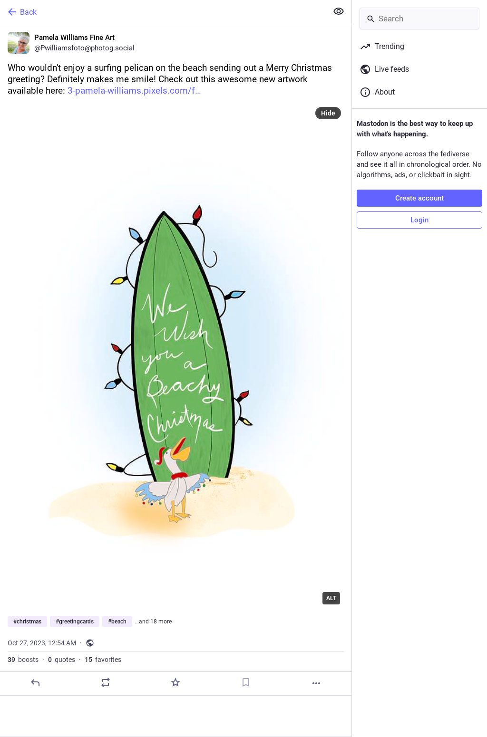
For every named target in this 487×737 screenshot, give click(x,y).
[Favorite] (175, 682)
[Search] (419, 18)
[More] (316, 683)
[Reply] (35, 682)
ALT (331, 598)
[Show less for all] (338, 11)
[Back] (163, 12)
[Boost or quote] (105, 682)
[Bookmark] (246, 682)
